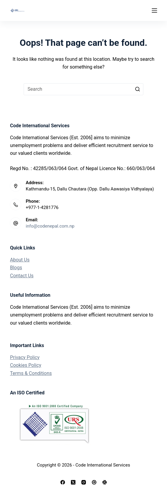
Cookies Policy (25, 365)
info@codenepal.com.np (50, 226)
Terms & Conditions (31, 373)
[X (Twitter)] (73, 482)
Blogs (16, 267)
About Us (19, 260)
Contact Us (22, 275)
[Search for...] (83, 89)
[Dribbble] (94, 482)
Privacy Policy (25, 357)
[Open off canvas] (154, 10)
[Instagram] (83, 482)
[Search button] (137, 89)
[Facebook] (62, 482)
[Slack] (104, 482)
